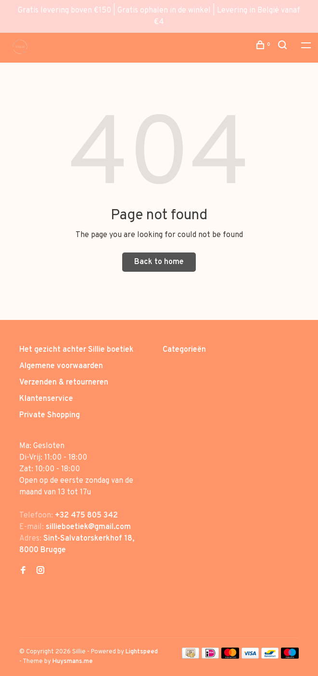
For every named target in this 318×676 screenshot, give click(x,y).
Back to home (159, 262)
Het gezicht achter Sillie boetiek (76, 350)
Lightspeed (142, 652)
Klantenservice (46, 399)
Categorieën (184, 350)
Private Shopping (49, 415)
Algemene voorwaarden (61, 366)
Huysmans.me (72, 661)
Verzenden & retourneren (63, 382)
